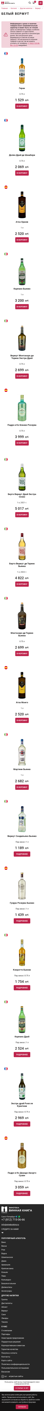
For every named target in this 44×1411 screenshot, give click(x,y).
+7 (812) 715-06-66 (13, 1219)
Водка (4, 1253)
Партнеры (5, 1334)
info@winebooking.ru (10, 1224)
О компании (6, 1330)
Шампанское (7, 1257)
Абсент (4, 1307)
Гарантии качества (9, 1349)
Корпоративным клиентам (13, 1345)
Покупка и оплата (9, 1353)
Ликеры (4, 1318)
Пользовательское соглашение (15, 1368)
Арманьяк (5, 1265)
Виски (4, 1246)
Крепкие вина (7, 1268)
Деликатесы (6, 1287)
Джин (3, 1261)
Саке (3, 1314)
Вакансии (5, 1372)
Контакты (5, 1357)
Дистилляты (6, 1303)
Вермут (4, 1311)
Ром (3, 1250)
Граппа (4, 1299)
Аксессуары (6, 1291)
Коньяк (4, 1272)
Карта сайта (6, 1360)
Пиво (3, 1276)
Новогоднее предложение (12, 1338)
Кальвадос (6, 1280)
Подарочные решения (11, 1342)
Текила (4, 1322)
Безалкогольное (8, 1283)
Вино (3, 1242)
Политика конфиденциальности (15, 1364)
